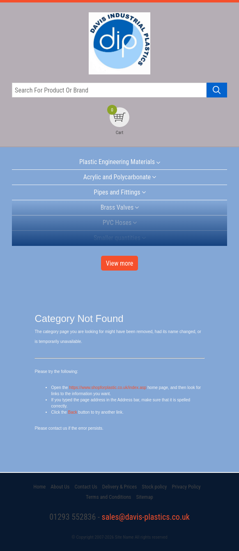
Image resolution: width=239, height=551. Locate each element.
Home (39, 487)
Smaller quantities (117, 238)
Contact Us (85, 487)
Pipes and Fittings (117, 192)
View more (119, 263)
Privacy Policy (186, 487)
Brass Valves (117, 207)
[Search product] (217, 90)
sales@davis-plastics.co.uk (146, 517)
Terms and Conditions (108, 497)
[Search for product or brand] (109, 90)
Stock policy (154, 487)
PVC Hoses (117, 223)
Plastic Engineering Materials (117, 162)
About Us (60, 487)
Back (72, 412)
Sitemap (144, 497)
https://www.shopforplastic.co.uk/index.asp (107, 387)
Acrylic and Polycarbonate (117, 177)
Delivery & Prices (119, 487)
